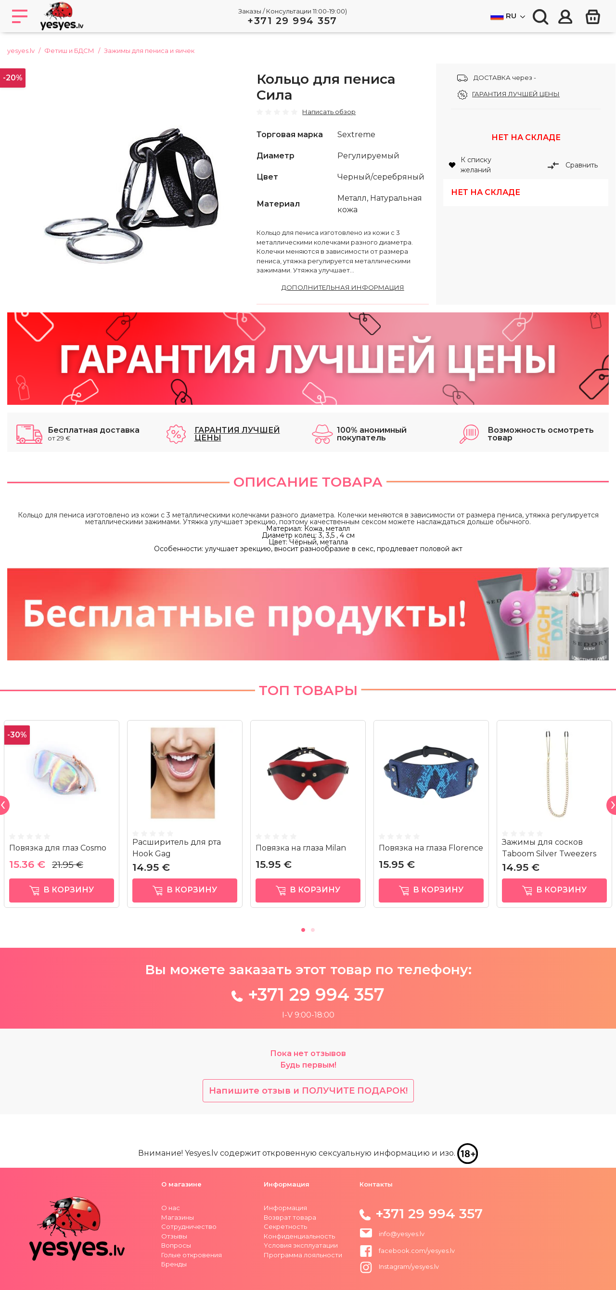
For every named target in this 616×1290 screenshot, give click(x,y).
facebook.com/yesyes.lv (407, 1250)
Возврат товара (290, 1217)
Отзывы (174, 1236)
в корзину (61, 891)
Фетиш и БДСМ (69, 50)
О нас (170, 1208)
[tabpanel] (61, 818)
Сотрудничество (189, 1226)
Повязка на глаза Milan (301, 847)
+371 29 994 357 (292, 20)
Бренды (174, 1264)
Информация (285, 1208)
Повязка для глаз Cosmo (57, 847)
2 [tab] (313, 928)
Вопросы (176, 1245)
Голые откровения (191, 1255)
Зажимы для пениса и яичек (149, 50)
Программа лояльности (303, 1255)
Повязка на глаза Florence (431, 847)
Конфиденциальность (299, 1236)
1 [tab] (303, 928)
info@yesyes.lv (401, 1234)
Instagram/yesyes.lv (399, 1266)
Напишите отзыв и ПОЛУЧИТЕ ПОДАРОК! (308, 1090)
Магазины (177, 1217)
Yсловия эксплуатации (301, 1245)
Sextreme (356, 134)
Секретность (285, 1226)
